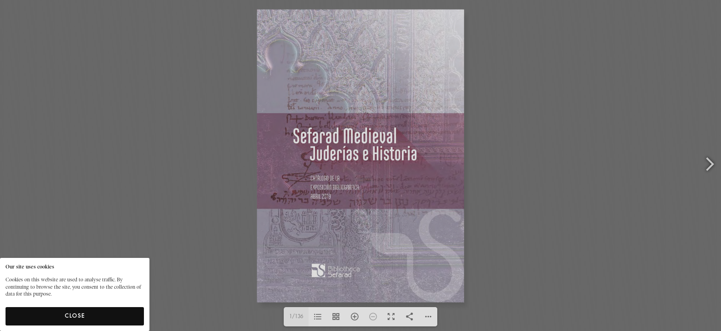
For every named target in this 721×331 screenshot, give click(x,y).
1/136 (296, 316)
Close (75, 316)
